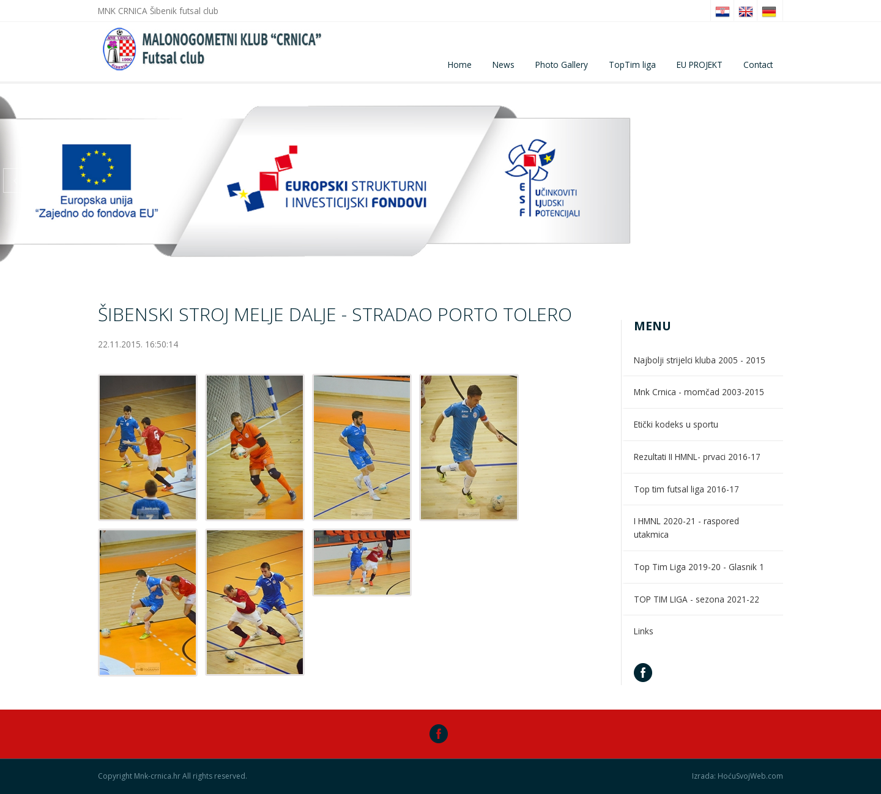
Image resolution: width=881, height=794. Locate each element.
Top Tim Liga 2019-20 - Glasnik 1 (699, 567)
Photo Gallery (561, 64)
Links (643, 631)
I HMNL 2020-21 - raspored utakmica (686, 527)
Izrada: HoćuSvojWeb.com (737, 776)
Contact (758, 64)
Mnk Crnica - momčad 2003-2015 (699, 392)
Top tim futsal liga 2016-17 (686, 489)
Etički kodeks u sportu (676, 424)
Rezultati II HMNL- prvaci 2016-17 (697, 456)
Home (460, 64)
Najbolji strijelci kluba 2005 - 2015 (699, 360)
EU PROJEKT (700, 64)
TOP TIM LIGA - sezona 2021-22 (696, 599)
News (504, 64)
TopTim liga (632, 64)
